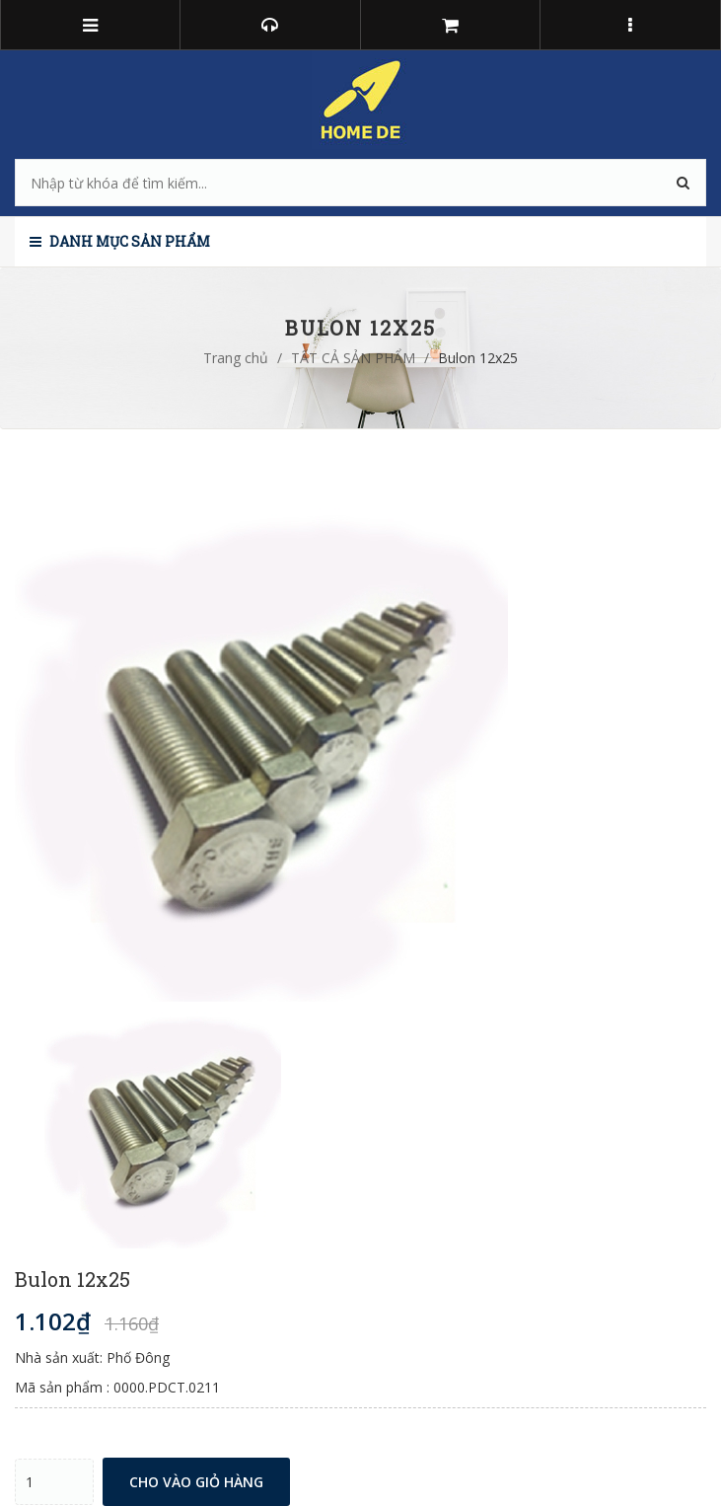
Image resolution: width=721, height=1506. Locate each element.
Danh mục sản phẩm (120, 241)
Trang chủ (235, 357)
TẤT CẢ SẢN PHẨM (353, 357)
